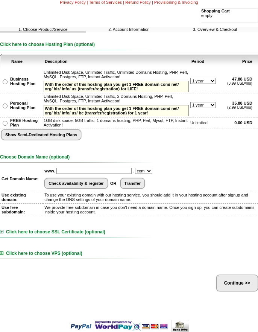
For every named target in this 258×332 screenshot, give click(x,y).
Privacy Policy (72, 2)
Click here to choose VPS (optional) (41, 253)
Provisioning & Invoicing (176, 2)
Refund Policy (138, 2)
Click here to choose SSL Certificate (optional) (52, 232)
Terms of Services (105, 2)
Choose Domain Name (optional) (35, 157)
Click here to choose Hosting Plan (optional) (47, 44)
